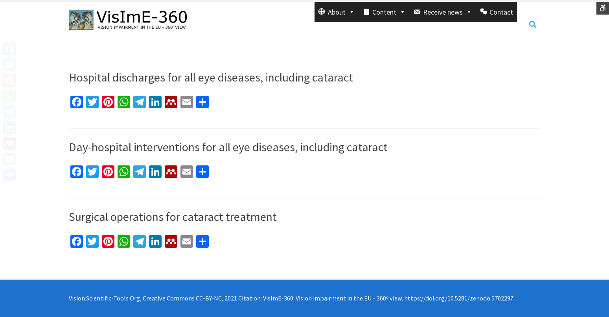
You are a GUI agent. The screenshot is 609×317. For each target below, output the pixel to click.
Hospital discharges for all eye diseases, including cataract (211, 77)
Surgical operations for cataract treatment (173, 216)
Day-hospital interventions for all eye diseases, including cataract (228, 146)
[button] (337, 12)
